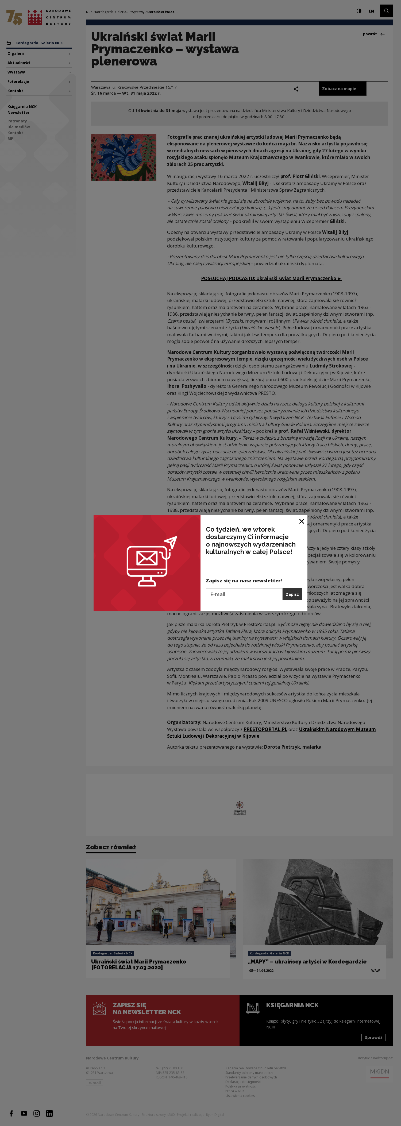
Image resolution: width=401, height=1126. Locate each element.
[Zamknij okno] (302, 521)
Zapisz (292, 594)
